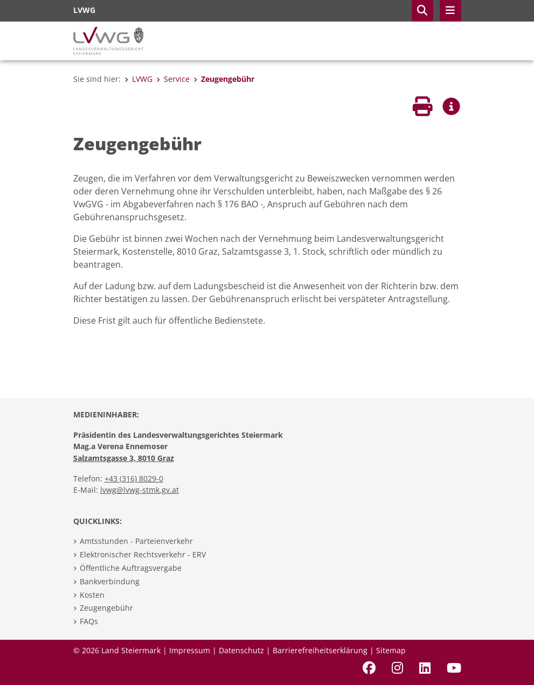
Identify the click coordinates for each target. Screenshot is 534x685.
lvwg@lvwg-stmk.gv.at (139, 490)
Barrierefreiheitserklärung (320, 650)
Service (173, 79)
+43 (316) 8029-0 (134, 478)
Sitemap (391, 650)
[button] (422, 11)
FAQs (89, 621)
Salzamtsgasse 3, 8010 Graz (123, 458)
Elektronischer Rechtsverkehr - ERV (143, 554)
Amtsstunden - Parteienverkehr (136, 541)
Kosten (92, 595)
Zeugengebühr (223, 79)
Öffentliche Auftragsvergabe (131, 568)
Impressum (189, 650)
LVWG (138, 79)
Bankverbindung (110, 581)
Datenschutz (241, 650)
